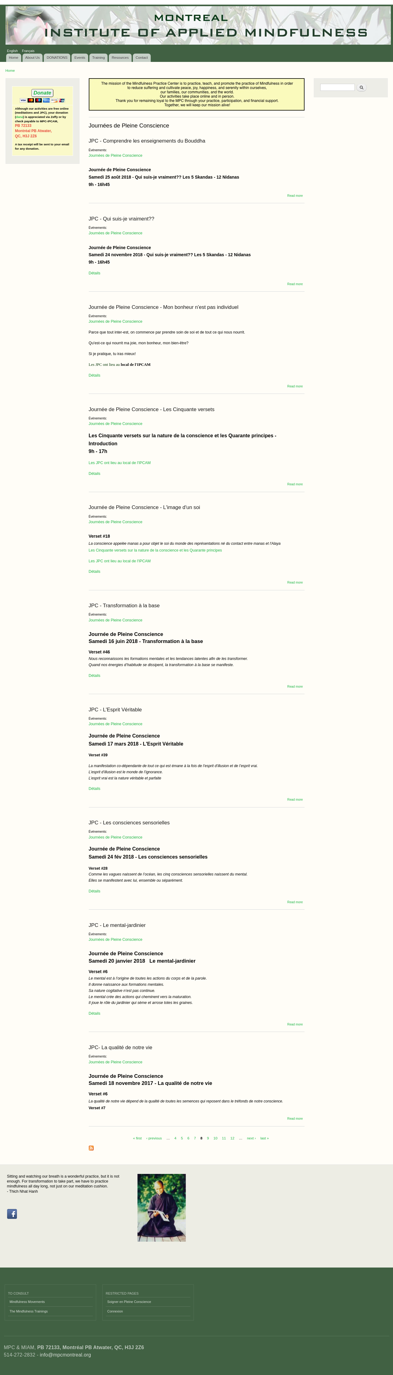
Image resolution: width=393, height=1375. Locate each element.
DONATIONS (57, 57)
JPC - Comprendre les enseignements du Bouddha (147, 141)
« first (137, 1138)
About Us (32, 57)
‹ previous (154, 1138)
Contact (142, 57)
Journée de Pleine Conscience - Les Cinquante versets (152, 409)
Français (28, 51)
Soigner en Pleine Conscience (129, 1302)
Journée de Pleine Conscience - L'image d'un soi (144, 507)
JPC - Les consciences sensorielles (129, 823)
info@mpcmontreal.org (65, 1354)
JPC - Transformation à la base (124, 606)
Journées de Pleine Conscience (115, 155)
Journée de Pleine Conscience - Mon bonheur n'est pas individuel (164, 307)
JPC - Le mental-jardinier (117, 925)
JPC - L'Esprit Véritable (115, 710)
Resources (120, 57)
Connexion (115, 1311)
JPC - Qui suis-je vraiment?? (121, 219)
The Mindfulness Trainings (29, 1311)
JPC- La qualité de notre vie (121, 1047)
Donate (42, 93)
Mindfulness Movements (27, 1302)
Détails (94, 273)
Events (79, 57)
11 (224, 1138)
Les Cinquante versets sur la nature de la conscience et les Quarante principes (155, 550)
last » (264, 1138)
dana (19, 117)
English (12, 51)
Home (13, 57)
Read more (295, 195)
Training (98, 57)
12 (233, 1138)
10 (216, 1138)
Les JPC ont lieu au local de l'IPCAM (120, 463)
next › (251, 1138)
